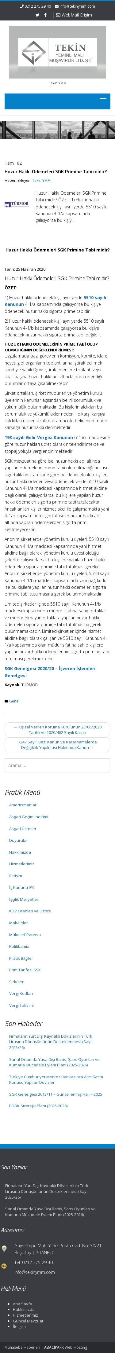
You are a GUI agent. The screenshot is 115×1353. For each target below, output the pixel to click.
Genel (14, 701)
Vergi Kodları (21, 993)
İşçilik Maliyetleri (24, 899)
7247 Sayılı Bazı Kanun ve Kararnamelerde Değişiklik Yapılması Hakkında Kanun (57, 744)
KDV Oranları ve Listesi (30, 911)
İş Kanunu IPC (22, 887)
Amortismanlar (22, 805)
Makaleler (18, 923)
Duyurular (18, 840)
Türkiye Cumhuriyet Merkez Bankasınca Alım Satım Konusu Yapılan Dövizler (56, 1079)
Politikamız (19, 946)
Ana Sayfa (20, 1304)
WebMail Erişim (74, 15)
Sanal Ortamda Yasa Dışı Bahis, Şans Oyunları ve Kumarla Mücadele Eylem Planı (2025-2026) (54, 1062)
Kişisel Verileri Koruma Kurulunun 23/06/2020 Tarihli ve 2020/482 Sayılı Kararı (57, 729)
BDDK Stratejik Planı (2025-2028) (38, 1106)
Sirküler (16, 982)
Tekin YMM (41, 180)
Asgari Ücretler (22, 828)
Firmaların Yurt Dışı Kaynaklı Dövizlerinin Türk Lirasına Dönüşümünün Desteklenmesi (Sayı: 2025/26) (50, 1041)
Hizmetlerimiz (21, 864)
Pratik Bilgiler (21, 958)
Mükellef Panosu (25, 934)
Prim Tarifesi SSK (25, 970)
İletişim (15, 875)
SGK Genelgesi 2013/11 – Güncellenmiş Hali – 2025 (55, 1094)
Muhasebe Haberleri (22, 1347)
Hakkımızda (20, 852)
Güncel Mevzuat (26, 1321)
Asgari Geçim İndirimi (28, 817)
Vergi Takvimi (21, 1005)
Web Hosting (76, 1347)
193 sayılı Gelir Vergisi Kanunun (39, 437)
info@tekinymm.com (77, 6)
